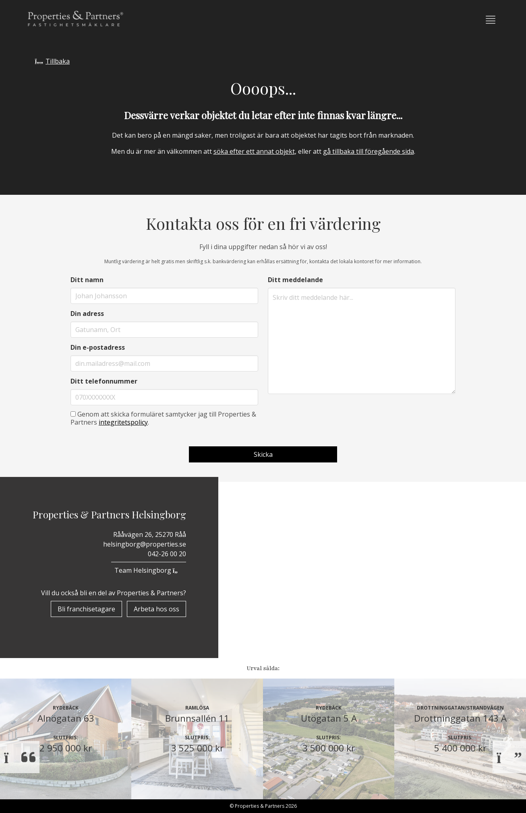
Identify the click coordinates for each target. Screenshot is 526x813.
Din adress (87, 313)
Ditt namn (87, 279)
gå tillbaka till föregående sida (368, 151)
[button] (490, 19)
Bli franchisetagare (86, 609)
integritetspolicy (123, 422)
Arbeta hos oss (156, 609)
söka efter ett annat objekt (254, 151)
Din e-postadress (97, 347)
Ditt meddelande (295, 279)
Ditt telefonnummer (103, 381)
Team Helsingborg (148, 570)
